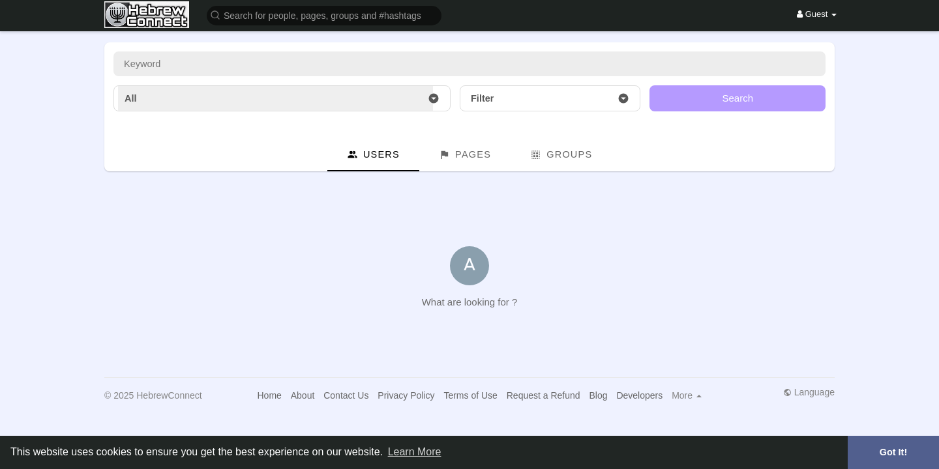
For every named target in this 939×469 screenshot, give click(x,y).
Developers (639, 395)
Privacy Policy (406, 395)
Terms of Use (470, 395)
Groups (561, 154)
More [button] (687, 395)
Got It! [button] (893, 452)
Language (809, 392)
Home (269, 395)
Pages (465, 154)
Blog (598, 395)
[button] (324, 14)
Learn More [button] (414, 451)
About (303, 395)
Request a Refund (543, 395)
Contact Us (345, 395)
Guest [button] (817, 14)
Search (737, 98)
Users (373, 154)
